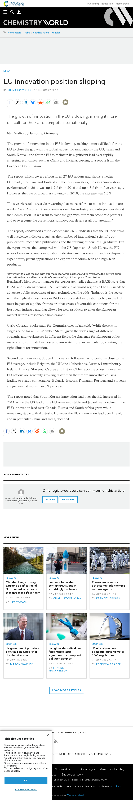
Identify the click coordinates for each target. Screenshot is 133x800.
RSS (82, 732)
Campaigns (88, 769)
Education (107, 3)
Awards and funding (112, 769)
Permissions (101, 754)
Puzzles (56, 32)
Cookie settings (26, 789)
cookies (116, 786)
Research (11, 578)
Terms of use (63, 754)
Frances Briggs (108, 598)
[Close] (47, 735)
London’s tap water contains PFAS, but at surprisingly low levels (63, 586)
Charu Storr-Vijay (67, 598)
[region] (26, 765)
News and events (65, 769)
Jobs (27, 32)
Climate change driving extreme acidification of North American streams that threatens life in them (23, 587)
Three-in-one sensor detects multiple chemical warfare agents (109, 586)
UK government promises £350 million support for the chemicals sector (22, 652)
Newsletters (14, 32)
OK (26, 780)
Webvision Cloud (75, 795)
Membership (123, 3)
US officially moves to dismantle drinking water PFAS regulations (108, 652)
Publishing (93, 3)
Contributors (67, 732)
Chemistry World (19, 90)
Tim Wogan (18, 601)
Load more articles (66, 690)
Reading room (41, 32)
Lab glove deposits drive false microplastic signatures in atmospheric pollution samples (65, 653)
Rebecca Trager (108, 664)
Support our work (72, 774)
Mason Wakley (21, 664)
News (6, 71)
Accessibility (82, 754)
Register (68, 499)
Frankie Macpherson (58, 669)
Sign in (50, 499)
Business (11, 644)
